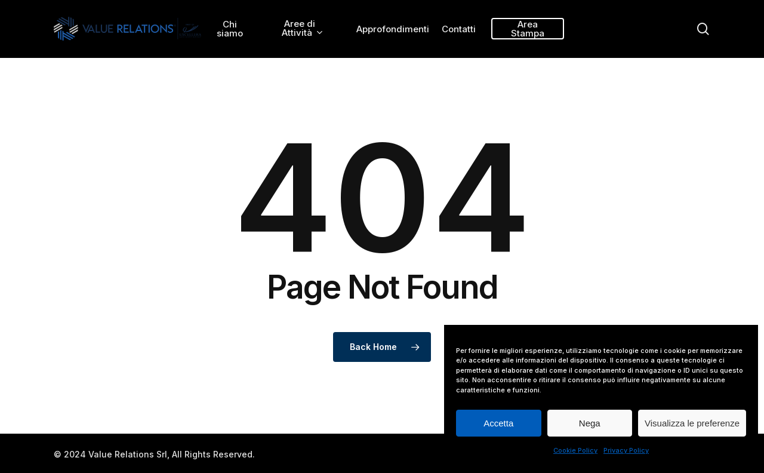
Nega (589, 423)
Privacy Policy (626, 450)
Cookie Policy (575, 450)
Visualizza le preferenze (692, 423)
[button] (741, 6)
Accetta (498, 423)
